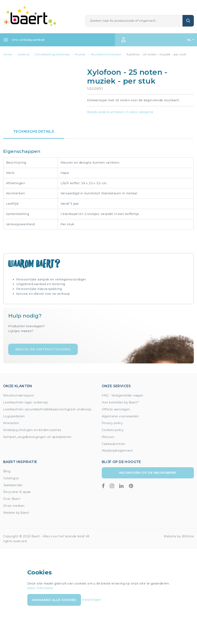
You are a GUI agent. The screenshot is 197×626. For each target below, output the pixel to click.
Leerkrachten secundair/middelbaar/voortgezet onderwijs (47, 409)
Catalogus (11, 478)
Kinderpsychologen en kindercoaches (32, 430)
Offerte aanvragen (116, 409)
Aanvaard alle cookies (54, 600)
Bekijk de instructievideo (43, 349)
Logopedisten (14, 416)
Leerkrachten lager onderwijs (25, 402)
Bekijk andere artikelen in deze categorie (120, 112)
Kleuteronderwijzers (18, 395)
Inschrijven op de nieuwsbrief (148, 473)
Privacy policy (112, 423)
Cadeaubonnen (113, 444)
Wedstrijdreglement (117, 450)
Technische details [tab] (33, 131)
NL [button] (189, 40)
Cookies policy (113, 430)
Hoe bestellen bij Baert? (120, 402)
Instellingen (91, 600)
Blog (7, 471)
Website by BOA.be (179, 536)
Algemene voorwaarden (120, 416)
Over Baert (11, 499)
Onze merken (13, 506)
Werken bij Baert (16, 513)
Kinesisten (11, 423)
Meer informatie (40, 588)
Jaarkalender (13, 485)
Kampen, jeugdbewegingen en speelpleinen (37, 437)
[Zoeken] (134, 21)
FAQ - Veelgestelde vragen (122, 395)
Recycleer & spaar (17, 492)
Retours (108, 437)
